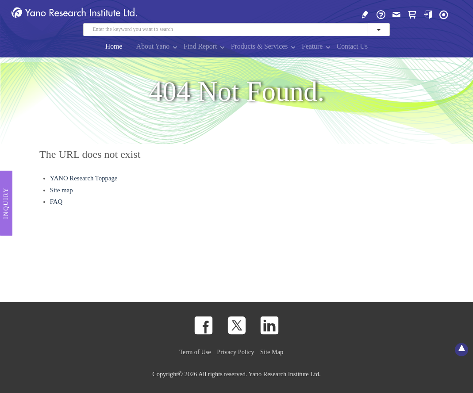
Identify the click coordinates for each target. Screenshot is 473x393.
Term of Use (195, 351)
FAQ (56, 201)
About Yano (152, 46)
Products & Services (259, 46)
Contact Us (352, 46)
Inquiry (6, 203)
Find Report (200, 46)
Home (114, 46)
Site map (61, 190)
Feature (312, 46)
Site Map (271, 351)
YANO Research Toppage (84, 178)
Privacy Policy (235, 351)
